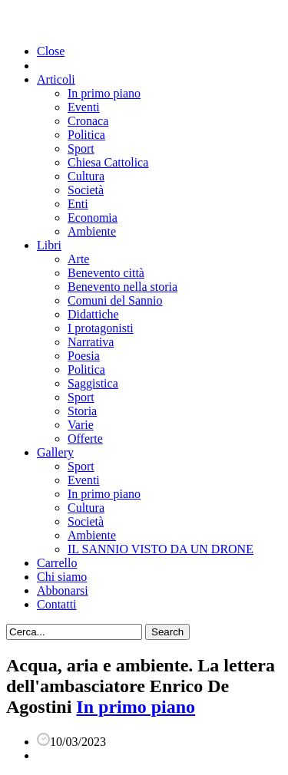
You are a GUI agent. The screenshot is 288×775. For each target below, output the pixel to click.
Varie (81, 424)
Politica (86, 134)
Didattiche (93, 314)
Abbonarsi (62, 590)
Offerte (85, 438)
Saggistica (93, 383)
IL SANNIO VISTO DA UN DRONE (160, 549)
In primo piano (104, 93)
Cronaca (88, 120)
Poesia (84, 355)
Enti (78, 203)
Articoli (56, 79)
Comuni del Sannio (115, 300)
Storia (82, 410)
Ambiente (92, 231)
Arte (78, 258)
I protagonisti (101, 328)
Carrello (57, 562)
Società (86, 189)
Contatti (57, 604)
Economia (93, 217)
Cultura (86, 176)
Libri (49, 245)
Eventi (84, 107)
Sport (81, 148)
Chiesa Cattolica (108, 162)
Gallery (55, 452)
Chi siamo (62, 576)
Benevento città (106, 272)
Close (51, 51)
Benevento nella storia (122, 286)
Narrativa (91, 341)
